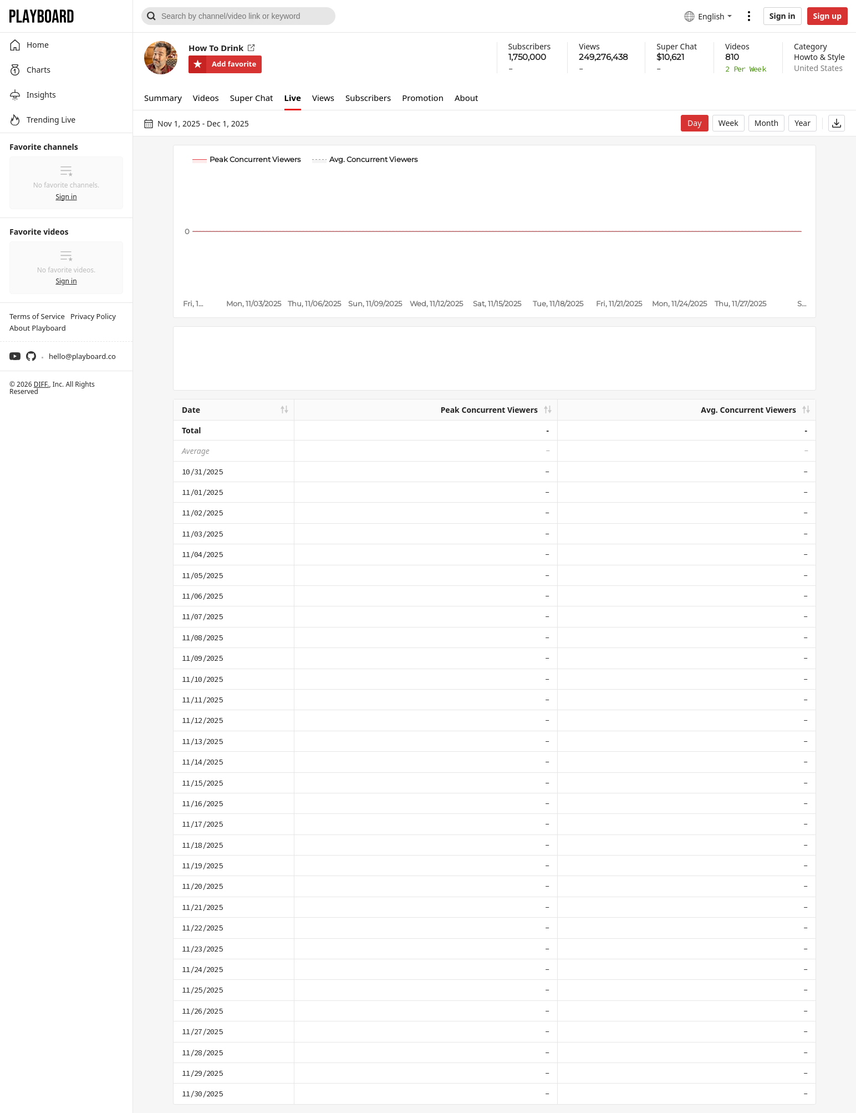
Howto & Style (819, 57)
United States (818, 68)
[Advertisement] (494, 358)
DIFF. (41, 384)
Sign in (783, 16)
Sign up (827, 16)
